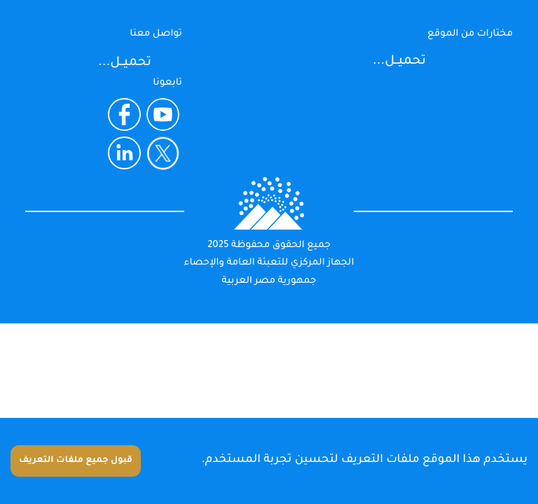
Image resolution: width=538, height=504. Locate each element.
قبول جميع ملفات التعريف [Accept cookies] (75, 460)
